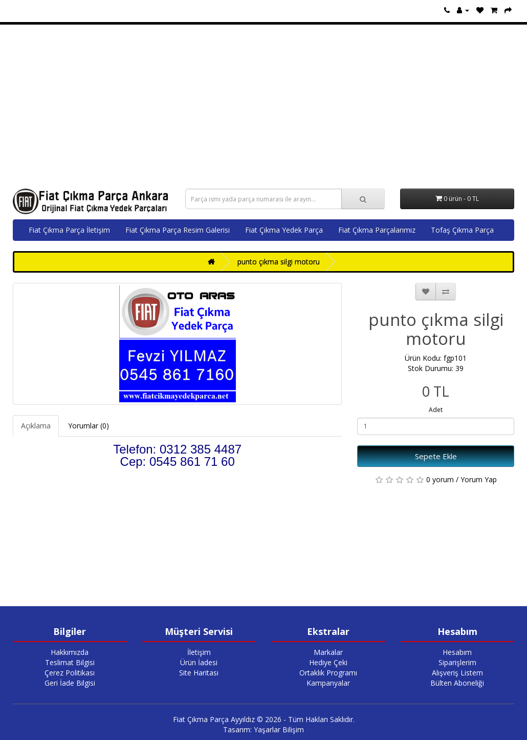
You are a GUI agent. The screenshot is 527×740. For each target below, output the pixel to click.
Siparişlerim (457, 662)
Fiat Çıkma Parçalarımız (376, 230)
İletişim (199, 652)
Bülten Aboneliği (457, 683)
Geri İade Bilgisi (70, 683)
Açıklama (36, 425)
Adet (436, 409)
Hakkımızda (70, 652)
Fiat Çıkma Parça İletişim (69, 230)
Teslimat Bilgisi (70, 662)
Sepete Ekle (436, 456)
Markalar (328, 652)
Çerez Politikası (70, 672)
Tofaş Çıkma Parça (462, 230)
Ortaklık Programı (328, 672)
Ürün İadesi (198, 662)
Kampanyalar (328, 683)
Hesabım (457, 652)
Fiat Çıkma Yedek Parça (284, 230)
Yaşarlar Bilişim (279, 729)
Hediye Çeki (328, 662)
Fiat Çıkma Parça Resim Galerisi (177, 230)
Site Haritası (198, 672)
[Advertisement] (263, 106)
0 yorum (440, 479)
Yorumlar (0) (88, 425)
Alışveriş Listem (457, 672)
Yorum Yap (478, 479)
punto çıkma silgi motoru (278, 261)
